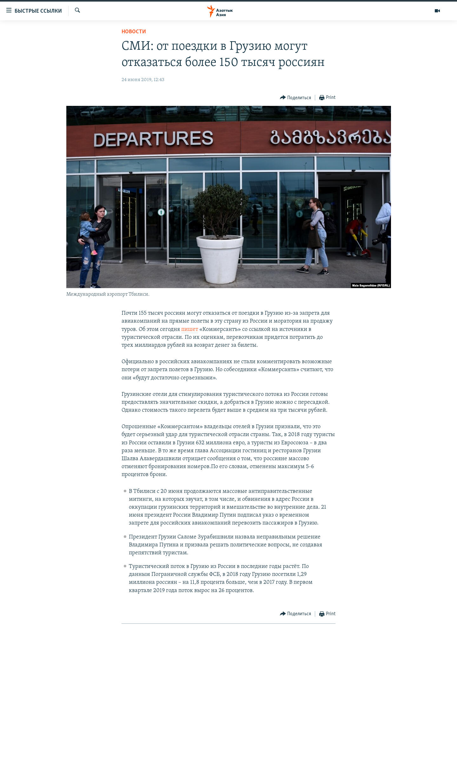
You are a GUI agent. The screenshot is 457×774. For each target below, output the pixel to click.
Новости (134, 32)
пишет (189, 329)
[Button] (295, 98)
